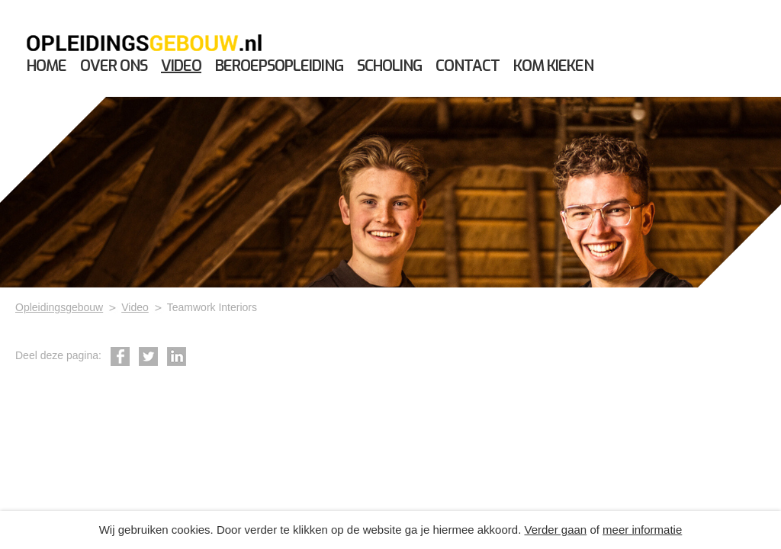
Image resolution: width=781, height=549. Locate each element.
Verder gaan (555, 529)
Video (181, 66)
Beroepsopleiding (279, 66)
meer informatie (642, 529)
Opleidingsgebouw (59, 307)
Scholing (389, 66)
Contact (467, 66)
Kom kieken (553, 66)
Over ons (113, 66)
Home (46, 66)
